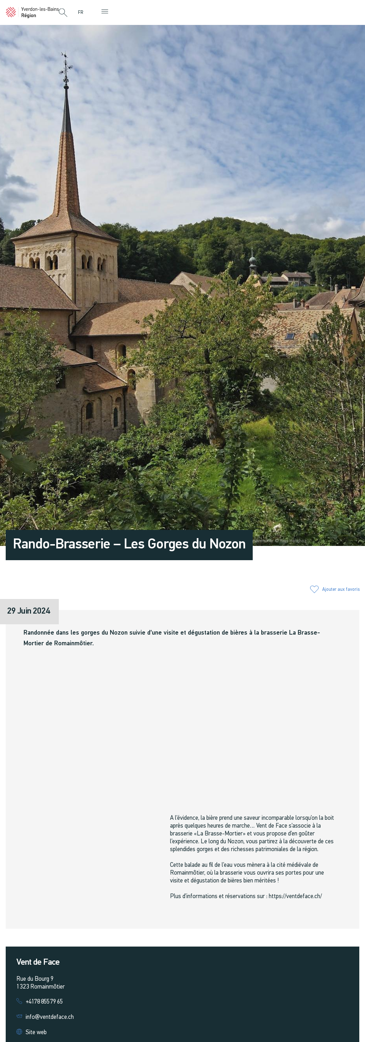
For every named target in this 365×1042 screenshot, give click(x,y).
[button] (63, 13)
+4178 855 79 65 (44, 1002)
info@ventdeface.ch (50, 1017)
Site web (36, 1033)
